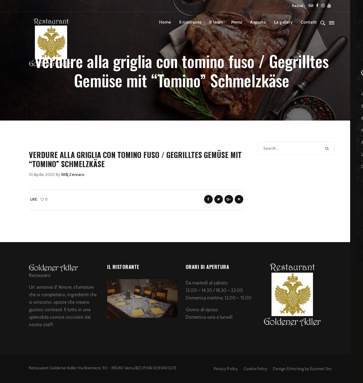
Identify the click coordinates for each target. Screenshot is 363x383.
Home (165, 22)
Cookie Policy (256, 368)
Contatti (309, 22)
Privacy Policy (226, 368)
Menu (236, 22)
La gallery (283, 22)
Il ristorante (190, 22)
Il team (216, 22)
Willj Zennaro (72, 174)
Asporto (258, 22)
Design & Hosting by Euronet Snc (302, 368)
